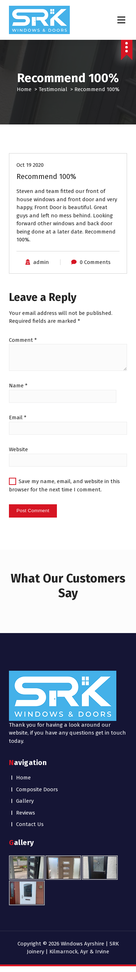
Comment (23, 340)
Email (17, 417)
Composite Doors (37, 789)
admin (41, 262)
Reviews (25, 813)
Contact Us (30, 824)
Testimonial (53, 89)
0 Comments (95, 262)
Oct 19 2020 (30, 165)
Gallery (25, 801)
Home (24, 89)
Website (18, 449)
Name (18, 385)
